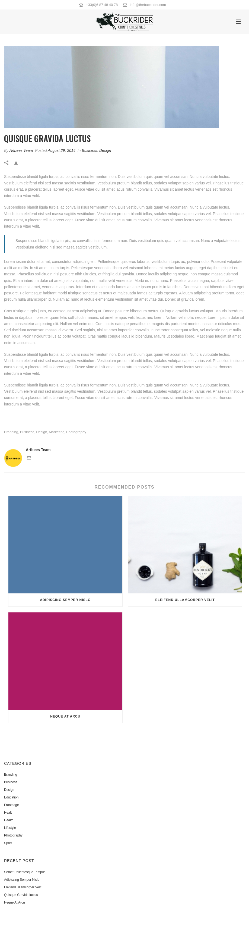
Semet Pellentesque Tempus (25, 872)
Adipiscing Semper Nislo (65, 600)
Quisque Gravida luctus (21, 895)
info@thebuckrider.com (148, 5)
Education (11, 797)
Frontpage (11, 805)
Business (89, 150)
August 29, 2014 (61, 150)
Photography (76, 432)
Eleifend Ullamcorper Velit (185, 600)
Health (9, 812)
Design (105, 150)
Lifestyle (10, 828)
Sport (8, 843)
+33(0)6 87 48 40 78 (102, 5)
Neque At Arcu (65, 716)
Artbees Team (21, 150)
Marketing (56, 432)
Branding (11, 432)
